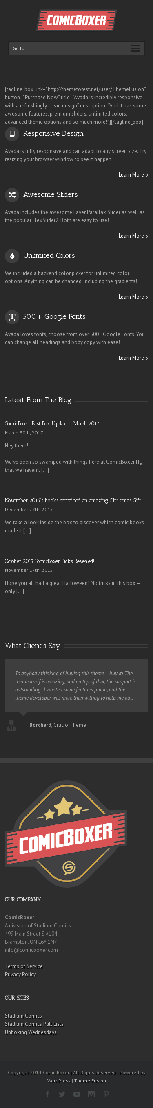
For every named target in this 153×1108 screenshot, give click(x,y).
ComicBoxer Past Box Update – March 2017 (52, 424)
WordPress (59, 1080)
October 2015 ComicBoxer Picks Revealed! (49, 561)
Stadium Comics (23, 1015)
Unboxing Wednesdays (31, 1032)
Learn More (131, 174)
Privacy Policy (20, 974)
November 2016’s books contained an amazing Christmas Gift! (73, 500)
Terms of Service (24, 966)
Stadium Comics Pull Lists (34, 1024)
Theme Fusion (90, 1080)
